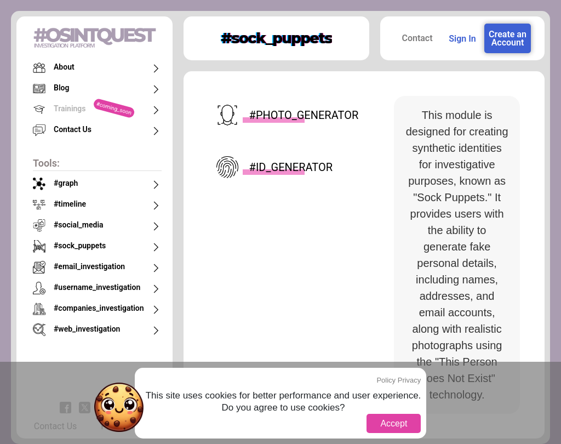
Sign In (462, 38)
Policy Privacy (398, 380)
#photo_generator (286, 115)
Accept (393, 423)
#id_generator (274, 167)
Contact (417, 38)
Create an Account (507, 38)
